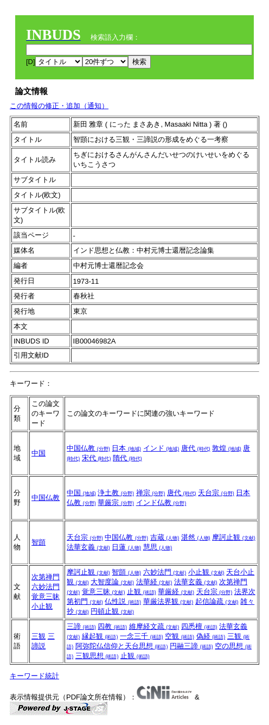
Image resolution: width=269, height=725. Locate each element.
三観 (38, 636)
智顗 (38, 542)
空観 (179, 636)
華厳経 (176, 592)
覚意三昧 (45, 596)
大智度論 (112, 582)
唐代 (195, 448)
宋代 (96, 458)
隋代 (127, 458)
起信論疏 (217, 601)
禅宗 (150, 493)
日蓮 (126, 547)
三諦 (81, 626)
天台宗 (216, 493)
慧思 (157, 547)
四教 (112, 626)
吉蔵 (165, 537)
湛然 (195, 537)
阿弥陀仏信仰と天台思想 (121, 646)
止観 (141, 592)
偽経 (211, 636)
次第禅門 (45, 577)
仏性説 (123, 601)
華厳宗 (116, 502)
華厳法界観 (168, 601)
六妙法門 (45, 587)
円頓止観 (112, 611)
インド (161, 448)
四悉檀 (199, 626)
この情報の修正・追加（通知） (59, 106)
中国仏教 (88, 448)
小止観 (42, 606)
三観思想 (97, 656)
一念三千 (141, 636)
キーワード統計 (34, 676)
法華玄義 (88, 547)
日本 (126, 448)
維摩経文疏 (154, 626)
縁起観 (100, 636)
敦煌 (226, 448)
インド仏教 (161, 502)
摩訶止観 (233, 537)
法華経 (154, 582)
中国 (38, 453)
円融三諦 (191, 646)
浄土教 (116, 493)
